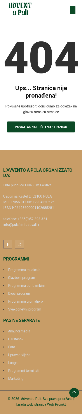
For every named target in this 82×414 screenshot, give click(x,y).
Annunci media (19, 331)
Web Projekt (56, 404)
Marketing (15, 379)
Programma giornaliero (25, 301)
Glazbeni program (21, 278)
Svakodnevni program (24, 309)
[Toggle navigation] (72, 10)
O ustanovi (16, 339)
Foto (11, 347)
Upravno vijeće (19, 355)
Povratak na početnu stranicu (41, 127)
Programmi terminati (23, 371)
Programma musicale (24, 270)
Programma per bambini (26, 286)
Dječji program (19, 293)
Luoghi (13, 363)
